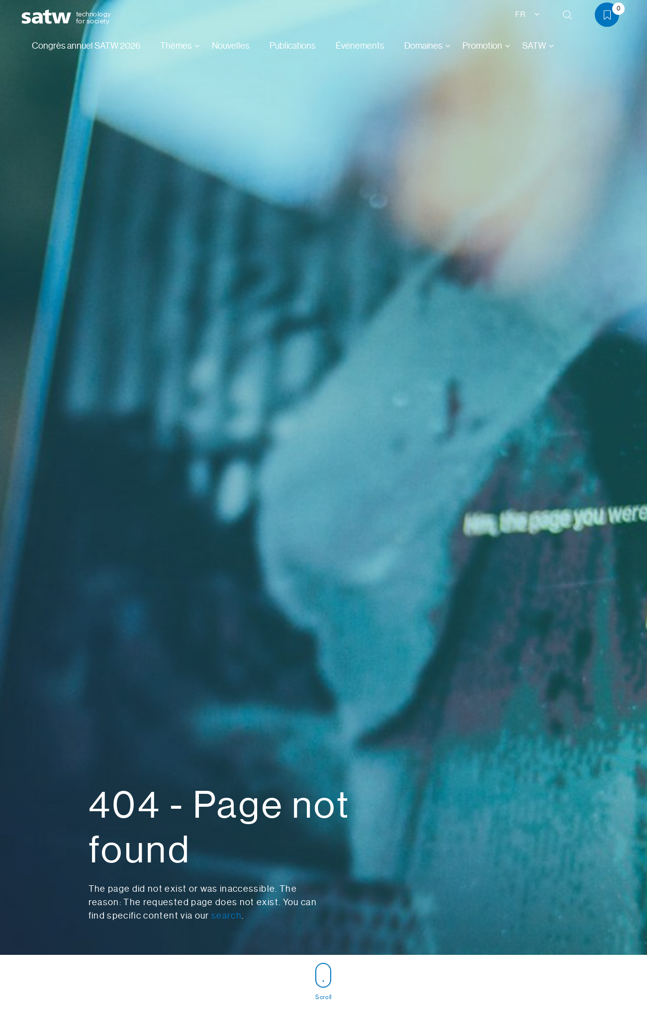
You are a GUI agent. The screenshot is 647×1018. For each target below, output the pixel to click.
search (226, 916)
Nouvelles (231, 46)
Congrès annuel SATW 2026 (86, 46)
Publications (293, 46)
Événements (360, 46)
